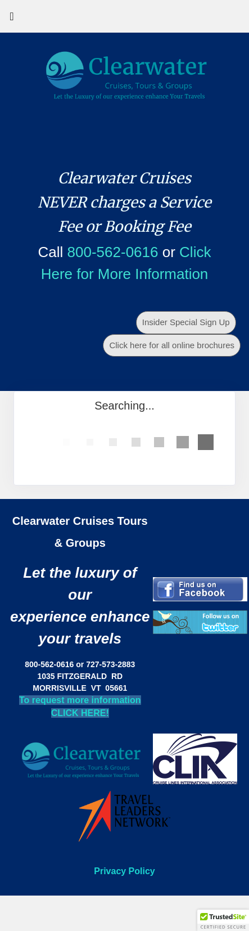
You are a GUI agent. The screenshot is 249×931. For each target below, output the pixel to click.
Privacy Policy (124, 871)
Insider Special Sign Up (186, 322)
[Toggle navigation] (12, 19)
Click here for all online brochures (171, 345)
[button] (223, 920)
